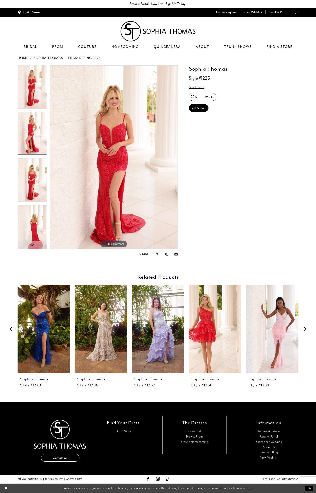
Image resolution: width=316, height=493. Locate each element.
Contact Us (60, 458)
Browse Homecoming (194, 442)
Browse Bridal (194, 431)
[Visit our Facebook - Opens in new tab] (148, 479)
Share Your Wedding (269, 442)
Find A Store (198, 108)
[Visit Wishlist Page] (252, 12)
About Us (269, 447)
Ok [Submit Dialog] (309, 488)
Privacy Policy (54, 479)
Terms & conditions (30, 479)
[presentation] (44, 329)
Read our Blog (269, 452)
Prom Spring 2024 (84, 58)
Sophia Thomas (48, 58)
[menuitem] (28, 12)
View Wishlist (269, 457)
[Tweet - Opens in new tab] (157, 254)
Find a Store (123, 431)
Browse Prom (194, 436)
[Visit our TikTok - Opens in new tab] (167, 479)
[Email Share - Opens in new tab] (176, 254)
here (249, 488)
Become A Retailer (269, 431)
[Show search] (297, 12)
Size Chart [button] (196, 87)
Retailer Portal (269, 436)
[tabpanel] (32, 88)
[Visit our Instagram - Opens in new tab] (158, 479)
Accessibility (74, 479)
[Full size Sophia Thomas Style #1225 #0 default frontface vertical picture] (114, 157)
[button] (226, 12)
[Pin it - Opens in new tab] (167, 254)
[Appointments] (28, 12)
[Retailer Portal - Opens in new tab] (278, 12)
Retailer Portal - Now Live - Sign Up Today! (158, 4)
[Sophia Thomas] (158, 31)
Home (23, 58)
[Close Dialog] (6, 488)
